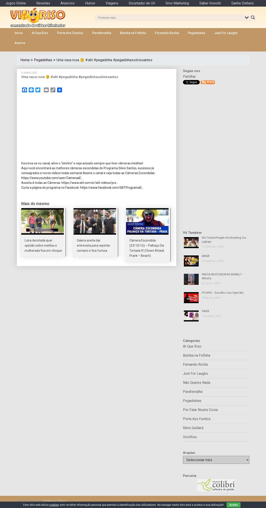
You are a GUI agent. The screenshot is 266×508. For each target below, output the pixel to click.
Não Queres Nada (196, 383)
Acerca (20, 43)
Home (25, 60)
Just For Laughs (226, 33)
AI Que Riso (40, 33)
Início (19, 33)
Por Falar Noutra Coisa (200, 410)
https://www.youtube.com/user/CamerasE (51, 178)
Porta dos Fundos (70, 33)
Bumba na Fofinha (133, 33)
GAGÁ (205, 311)
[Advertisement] (96, 128)
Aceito (233, 504)
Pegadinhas (196, 33)
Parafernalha (101, 33)
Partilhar (189, 76)
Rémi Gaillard (193, 428)
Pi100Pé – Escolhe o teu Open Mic (223, 292)
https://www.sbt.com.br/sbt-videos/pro (89, 183)
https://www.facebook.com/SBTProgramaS (111, 187)
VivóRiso (190, 437)
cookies (54, 504)
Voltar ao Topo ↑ (55, 501)
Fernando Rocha (167, 33)
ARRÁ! (206, 256)
